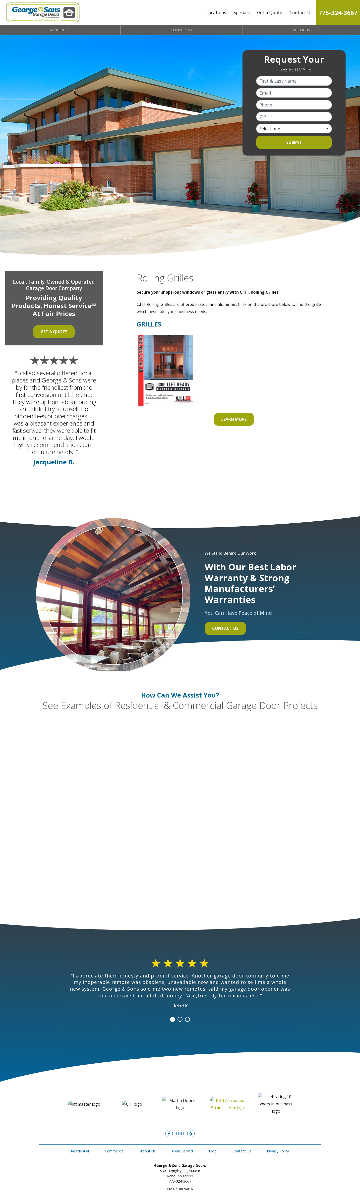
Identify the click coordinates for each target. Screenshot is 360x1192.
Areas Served (182, 1136)
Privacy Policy (278, 1136)
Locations (216, 12)
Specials (242, 12)
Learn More (233, 419)
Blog (213, 1136)
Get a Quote (269, 12)
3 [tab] (187, 1019)
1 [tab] (173, 1019)
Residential (60, 30)
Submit (294, 142)
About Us (301, 30)
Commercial (182, 30)
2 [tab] (180, 1019)
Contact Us (301, 12)
